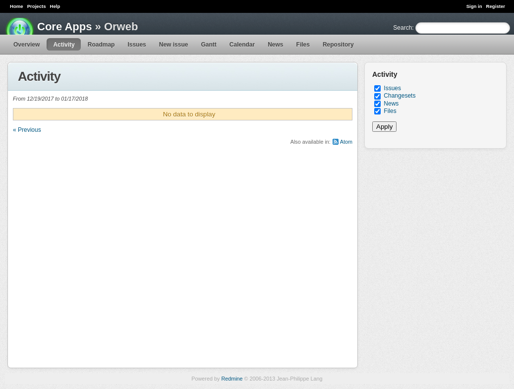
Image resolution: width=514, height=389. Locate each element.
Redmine (231, 379)
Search (402, 27)
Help (55, 6)
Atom (346, 142)
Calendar (242, 44)
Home (16, 6)
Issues (136, 44)
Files (303, 44)
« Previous (27, 129)
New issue (173, 44)
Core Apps (64, 26)
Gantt (208, 44)
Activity (63, 44)
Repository (338, 44)
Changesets (399, 95)
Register (495, 6)
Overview (26, 44)
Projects (36, 6)
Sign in (474, 6)
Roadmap (101, 44)
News (275, 44)
